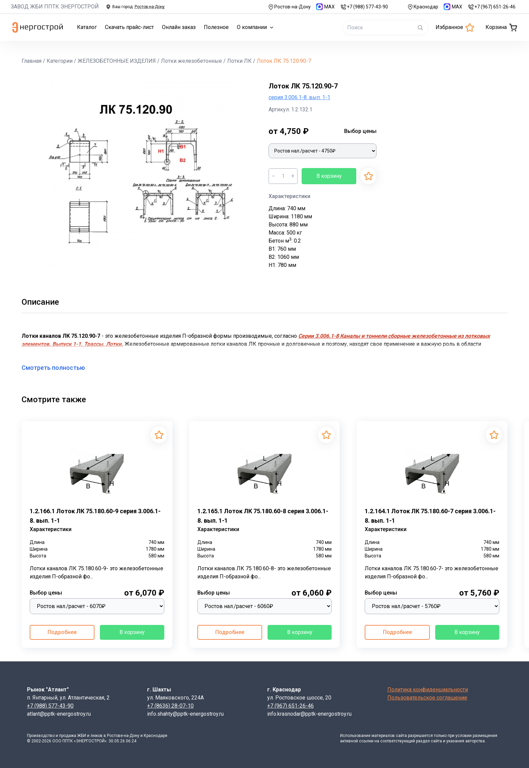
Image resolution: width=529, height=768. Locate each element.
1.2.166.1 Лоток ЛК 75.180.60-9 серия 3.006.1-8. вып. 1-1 (95, 516)
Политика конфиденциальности (427, 689)
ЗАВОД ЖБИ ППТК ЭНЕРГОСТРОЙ (55, 6)
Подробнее (62, 632)
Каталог (87, 27)
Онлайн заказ (179, 27)
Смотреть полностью (57, 367)
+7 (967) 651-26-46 (492, 6)
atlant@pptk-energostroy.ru (59, 714)
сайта (401, 735)
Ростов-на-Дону (289, 6)
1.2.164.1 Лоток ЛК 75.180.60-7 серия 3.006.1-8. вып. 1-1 (430, 516)
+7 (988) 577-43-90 (364, 6)
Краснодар (422, 6)
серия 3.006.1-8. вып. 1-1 (299, 97)
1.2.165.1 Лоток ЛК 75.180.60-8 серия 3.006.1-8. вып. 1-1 (262, 516)
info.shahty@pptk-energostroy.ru (185, 714)
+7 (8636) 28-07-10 (170, 706)
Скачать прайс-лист (129, 27)
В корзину (329, 176)
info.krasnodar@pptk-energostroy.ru (309, 714)
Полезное (216, 27)
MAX (325, 6)
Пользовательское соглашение (427, 697)
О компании (255, 27)
